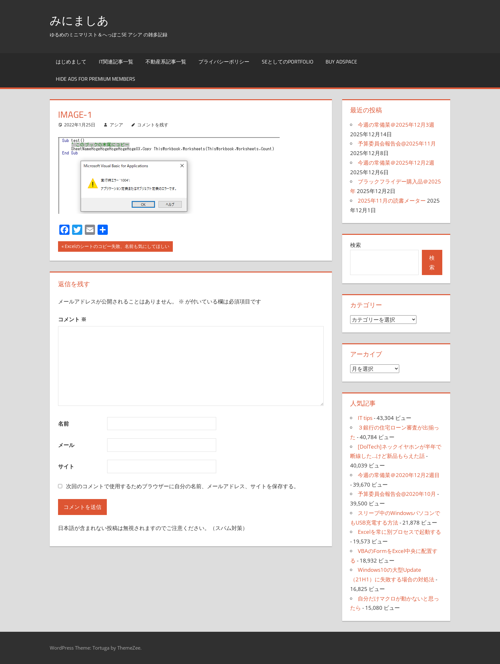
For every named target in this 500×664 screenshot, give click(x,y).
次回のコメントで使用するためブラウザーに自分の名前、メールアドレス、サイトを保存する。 (182, 486)
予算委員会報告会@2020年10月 (397, 493)
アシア (116, 125)
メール (66, 445)
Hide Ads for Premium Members (95, 79)
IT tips (365, 418)
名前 (63, 423)
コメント (72, 319)
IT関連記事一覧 (116, 61)
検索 (355, 245)
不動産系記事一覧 (165, 61)
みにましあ (79, 20)
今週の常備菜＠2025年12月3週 (396, 124)
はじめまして (71, 61)
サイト (66, 466)
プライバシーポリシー (223, 61)
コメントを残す (152, 125)
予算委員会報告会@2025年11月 (397, 143)
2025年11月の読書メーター (392, 200)
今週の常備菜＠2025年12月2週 (396, 162)
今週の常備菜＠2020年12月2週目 (399, 475)
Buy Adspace (341, 61)
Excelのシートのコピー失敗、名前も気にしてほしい (116, 247)
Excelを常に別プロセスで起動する (399, 531)
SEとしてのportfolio (287, 61)
